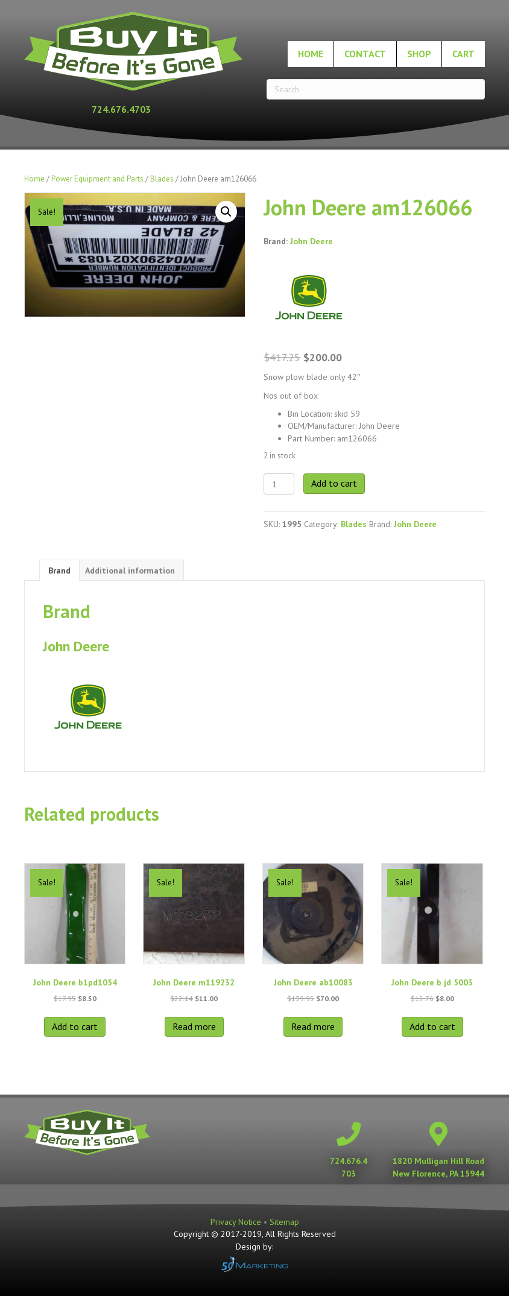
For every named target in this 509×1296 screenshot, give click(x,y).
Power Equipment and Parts (97, 179)
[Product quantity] (279, 484)
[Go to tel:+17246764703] (133, 109)
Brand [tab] (59, 570)
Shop (419, 54)
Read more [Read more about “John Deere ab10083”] (313, 1026)
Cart (463, 54)
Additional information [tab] (130, 570)
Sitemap (284, 1221)
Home (310, 54)
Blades (162, 179)
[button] (226, 212)
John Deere (311, 241)
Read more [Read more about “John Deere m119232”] (194, 1026)
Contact (365, 54)
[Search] (376, 89)
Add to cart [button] (75, 1026)
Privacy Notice (237, 1221)
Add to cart (334, 483)
